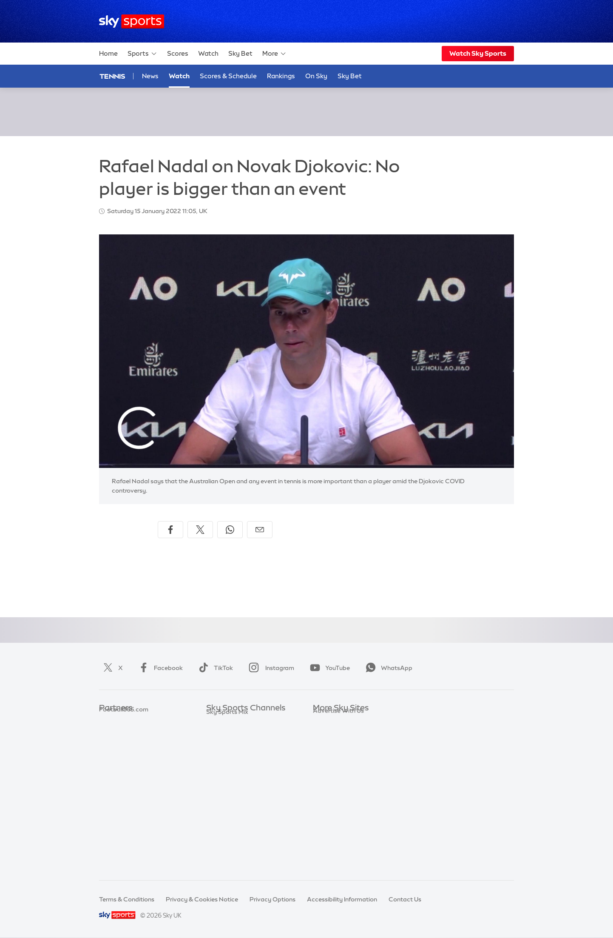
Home (108, 53)
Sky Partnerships (337, 784)
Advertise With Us (338, 822)
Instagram (269, 667)
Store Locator (332, 810)
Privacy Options (272, 899)
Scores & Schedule (228, 76)
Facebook (159, 667)
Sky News (327, 734)
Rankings (281, 76)
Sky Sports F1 (225, 784)
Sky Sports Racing (232, 848)
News (150, 76)
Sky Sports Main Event (238, 721)
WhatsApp (387, 667)
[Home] (131, 21)
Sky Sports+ (223, 835)
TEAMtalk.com (120, 747)
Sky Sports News (230, 822)
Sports (142, 53)
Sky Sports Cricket (232, 759)
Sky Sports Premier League (244, 734)
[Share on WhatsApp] (230, 529)
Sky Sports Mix (227, 861)
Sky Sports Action (232, 810)
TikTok (214, 667)
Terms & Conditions (126, 899)
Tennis (112, 76)
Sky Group (327, 759)
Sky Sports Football (234, 747)
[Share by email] (259, 529)
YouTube (328, 667)
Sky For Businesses (340, 772)
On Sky (316, 76)
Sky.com (325, 721)
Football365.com (123, 759)
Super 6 (110, 734)
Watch (208, 53)
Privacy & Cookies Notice (202, 899)
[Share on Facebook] (170, 529)
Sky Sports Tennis (231, 797)
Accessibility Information (342, 899)
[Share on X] (200, 529)
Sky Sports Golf (228, 772)
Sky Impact (329, 797)
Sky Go (323, 747)
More (274, 53)
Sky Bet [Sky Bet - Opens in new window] (350, 76)
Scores (177, 53)
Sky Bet (240, 53)
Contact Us (405, 899)
